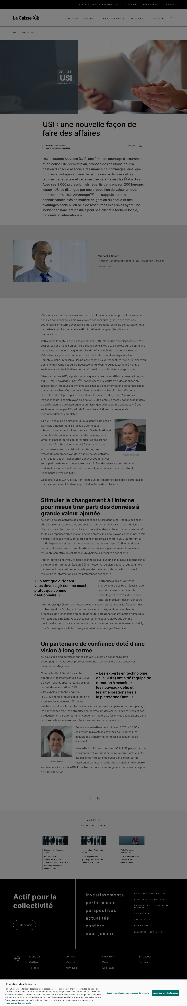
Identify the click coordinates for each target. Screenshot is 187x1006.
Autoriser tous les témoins (165, 993)
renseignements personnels (18, 1003)
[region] (93, 992)
